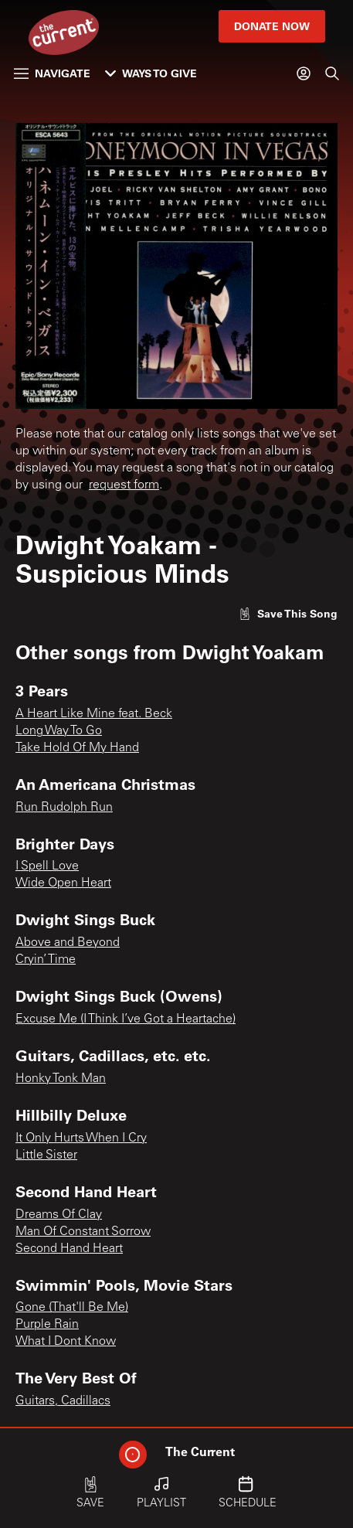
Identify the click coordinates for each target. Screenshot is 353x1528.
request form (124, 485)
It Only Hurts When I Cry (81, 1138)
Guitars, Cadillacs (62, 1401)
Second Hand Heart (69, 1249)
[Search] (332, 73)
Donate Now (272, 26)
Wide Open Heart (63, 883)
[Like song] (288, 613)
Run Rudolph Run (64, 807)
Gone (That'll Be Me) (71, 1308)
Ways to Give (151, 73)
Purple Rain (47, 1325)
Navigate (52, 73)
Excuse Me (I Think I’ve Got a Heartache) (125, 1019)
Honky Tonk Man (60, 1079)
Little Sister (46, 1155)
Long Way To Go (58, 731)
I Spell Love (47, 866)
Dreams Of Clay (58, 1215)
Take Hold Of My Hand (77, 748)
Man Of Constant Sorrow (83, 1232)
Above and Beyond (67, 943)
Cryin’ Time (45, 960)
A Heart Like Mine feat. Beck (93, 714)
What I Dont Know (65, 1342)
